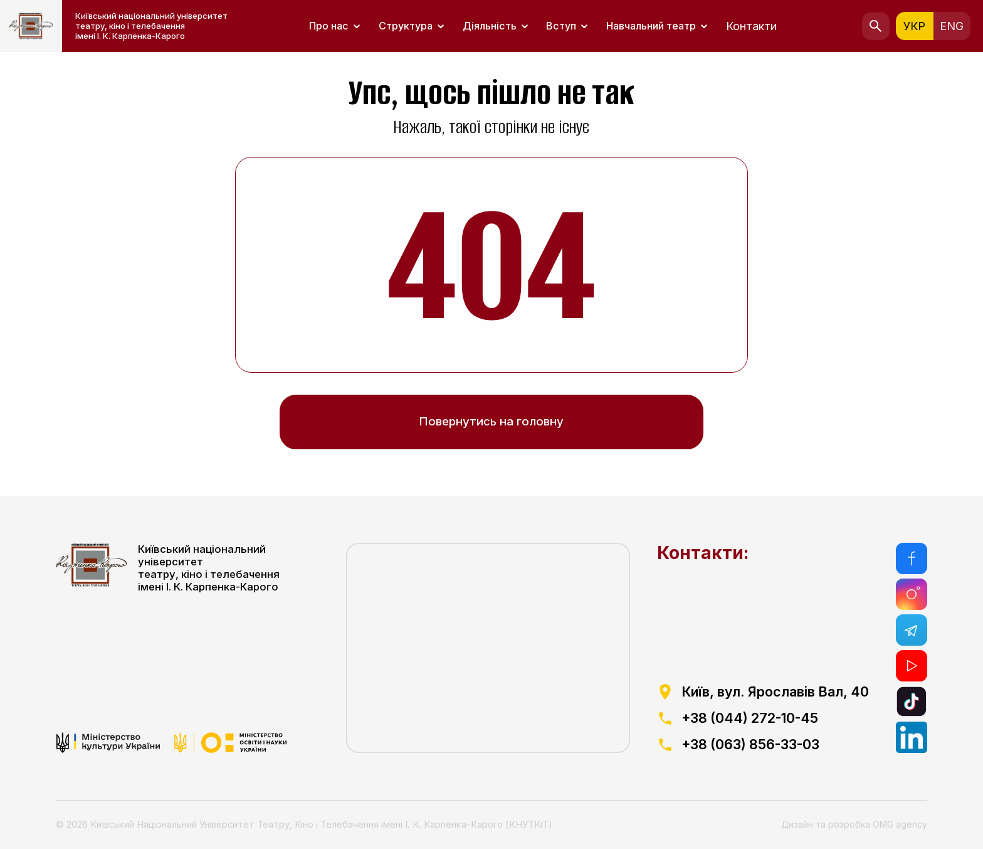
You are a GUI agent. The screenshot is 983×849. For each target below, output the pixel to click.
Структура (406, 26)
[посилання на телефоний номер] (762, 718)
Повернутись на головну (491, 421)
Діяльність (490, 26)
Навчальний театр (651, 26)
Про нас (329, 26)
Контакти (751, 26)
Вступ (561, 26)
